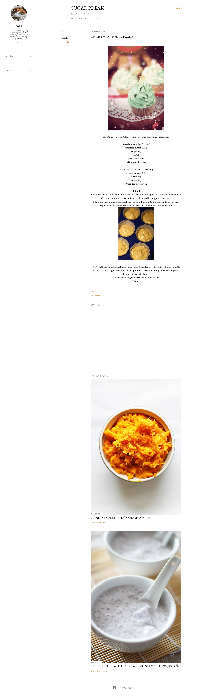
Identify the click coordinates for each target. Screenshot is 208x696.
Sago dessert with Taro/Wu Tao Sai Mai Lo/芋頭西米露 (135, 666)
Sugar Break (87, 8)
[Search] (180, 8)
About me (84, 19)
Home (74, 19)
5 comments (102, 671)
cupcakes (66, 42)
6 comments (102, 522)
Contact (95, 19)
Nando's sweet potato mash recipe (120, 518)
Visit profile (19, 43)
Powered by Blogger (123, 687)
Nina (19, 26)
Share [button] (64, 31)
